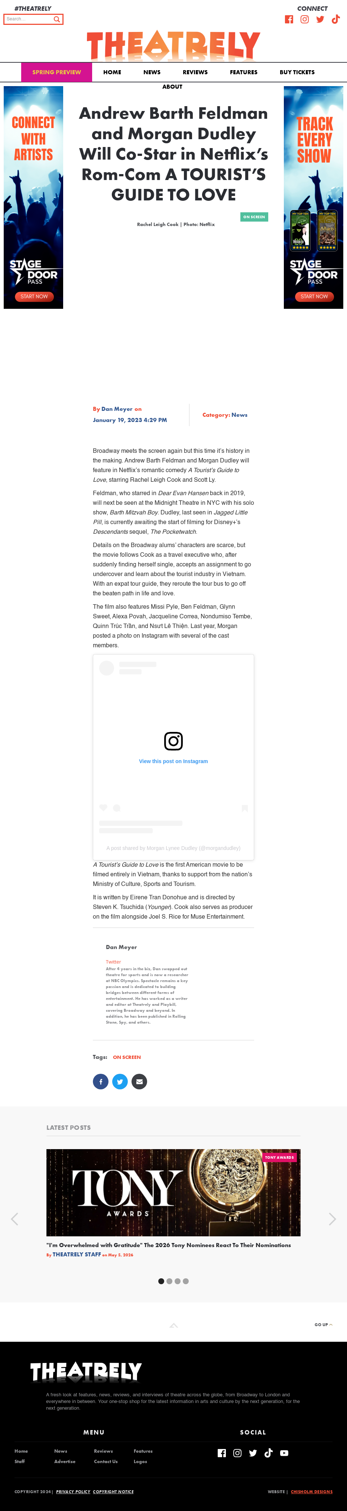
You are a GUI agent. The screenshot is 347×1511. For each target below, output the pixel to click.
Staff (19, 1462)
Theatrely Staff (77, 1254)
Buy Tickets (297, 72)
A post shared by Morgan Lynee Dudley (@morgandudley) (174, 848)
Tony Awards (279, 1157)
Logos (140, 1462)
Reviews (195, 72)
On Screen (254, 217)
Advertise (64, 1462)
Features (243, 72)
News (151, 72)
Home (112, 72)
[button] (173, 86)
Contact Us (106, 1462)
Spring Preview (56, 72)
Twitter (113, 962)
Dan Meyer (117, 409)
